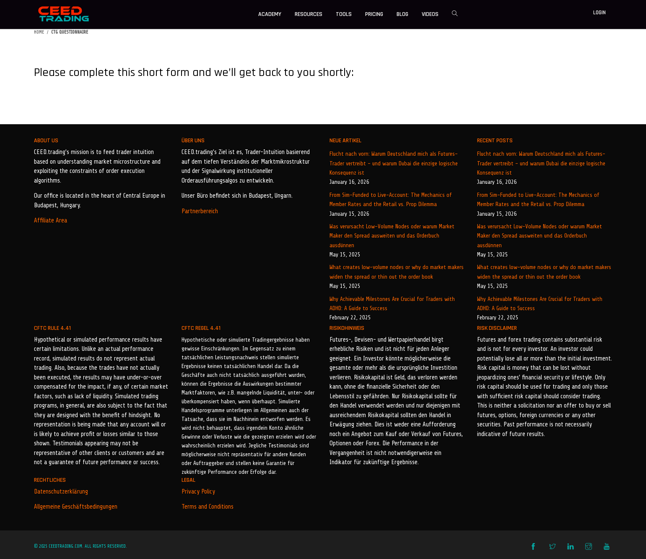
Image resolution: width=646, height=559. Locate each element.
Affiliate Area (50, 220)
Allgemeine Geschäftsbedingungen (75, 506)
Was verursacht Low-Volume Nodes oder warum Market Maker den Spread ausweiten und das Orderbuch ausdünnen (391, 235)
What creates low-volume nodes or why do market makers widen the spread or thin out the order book (396, 272)
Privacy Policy (198, 491)
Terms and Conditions (207, 506)
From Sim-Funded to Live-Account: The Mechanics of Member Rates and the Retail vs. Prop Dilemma (390, 199)
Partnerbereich (200, 211)
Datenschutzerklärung (61, 491)
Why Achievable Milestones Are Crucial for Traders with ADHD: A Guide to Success (392, 303)
